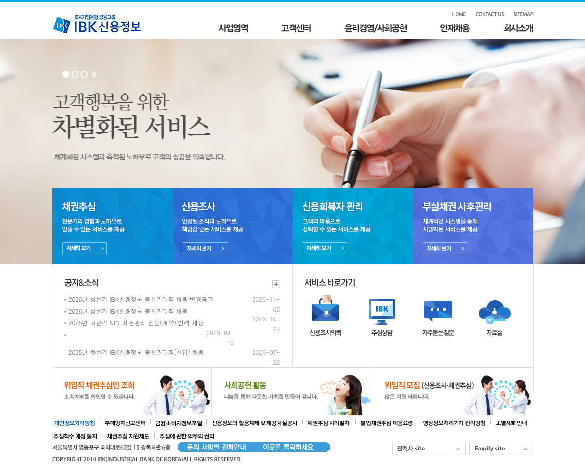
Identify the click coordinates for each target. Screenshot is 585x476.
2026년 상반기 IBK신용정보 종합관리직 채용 (128, 311)
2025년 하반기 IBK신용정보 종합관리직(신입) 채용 (136, 352)
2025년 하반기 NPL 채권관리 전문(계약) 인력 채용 (136, 322)
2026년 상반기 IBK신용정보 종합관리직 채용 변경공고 (141, 299)
